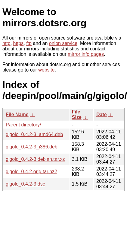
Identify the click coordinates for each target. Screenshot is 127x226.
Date (101, 114)
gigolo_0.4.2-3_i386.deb (31, 146)
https (18, 43)
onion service (63, 43)
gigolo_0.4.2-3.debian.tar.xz (35, 159)
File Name (17, 114)
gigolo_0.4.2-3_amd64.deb (34, 134)
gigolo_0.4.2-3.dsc (25, 183)
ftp (29, 43)
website (46, 69)
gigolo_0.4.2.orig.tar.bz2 (31, 171)
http (6, 43)
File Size (77, 114)
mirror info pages (86, 54)
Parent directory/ (23, 124)
